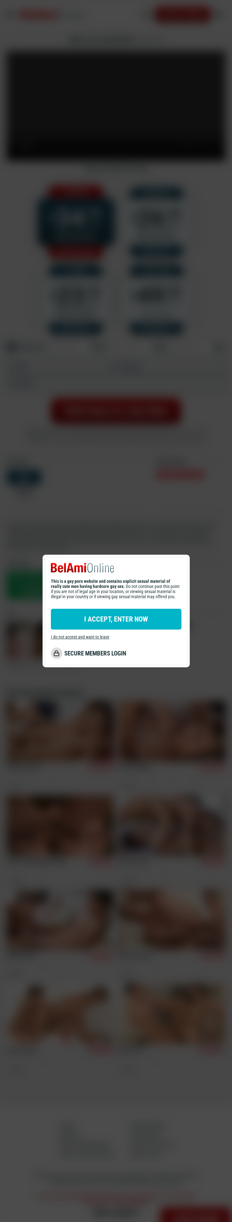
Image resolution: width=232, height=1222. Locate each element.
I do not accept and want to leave (80, 636)
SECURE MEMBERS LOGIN (95, 653)
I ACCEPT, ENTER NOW (116, 619)
